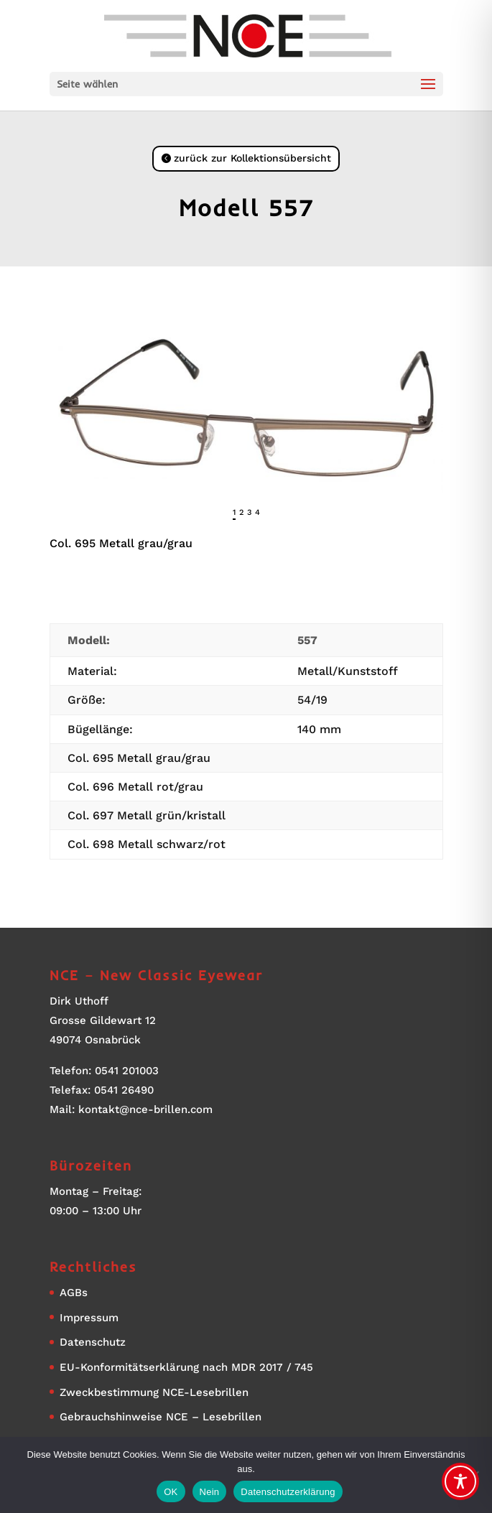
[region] (246, 463)
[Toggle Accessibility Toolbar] (460, 1481)
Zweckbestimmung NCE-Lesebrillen (154, 1392)
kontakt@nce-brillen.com (145, 1109)
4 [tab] (257, 512)
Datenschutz (93, 1342)
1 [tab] (234, 512)
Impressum (89, 1317)
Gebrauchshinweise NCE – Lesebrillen (160, 1416)
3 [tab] (249, 512)
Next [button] (432, 516)
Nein (210, 1491)
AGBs (74, 1292)
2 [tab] (241, 512)
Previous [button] (60, 516)
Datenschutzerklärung (288, 1491)
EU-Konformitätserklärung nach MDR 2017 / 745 (186, 1367)
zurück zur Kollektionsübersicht (252, 158)
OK (170, 1491)
